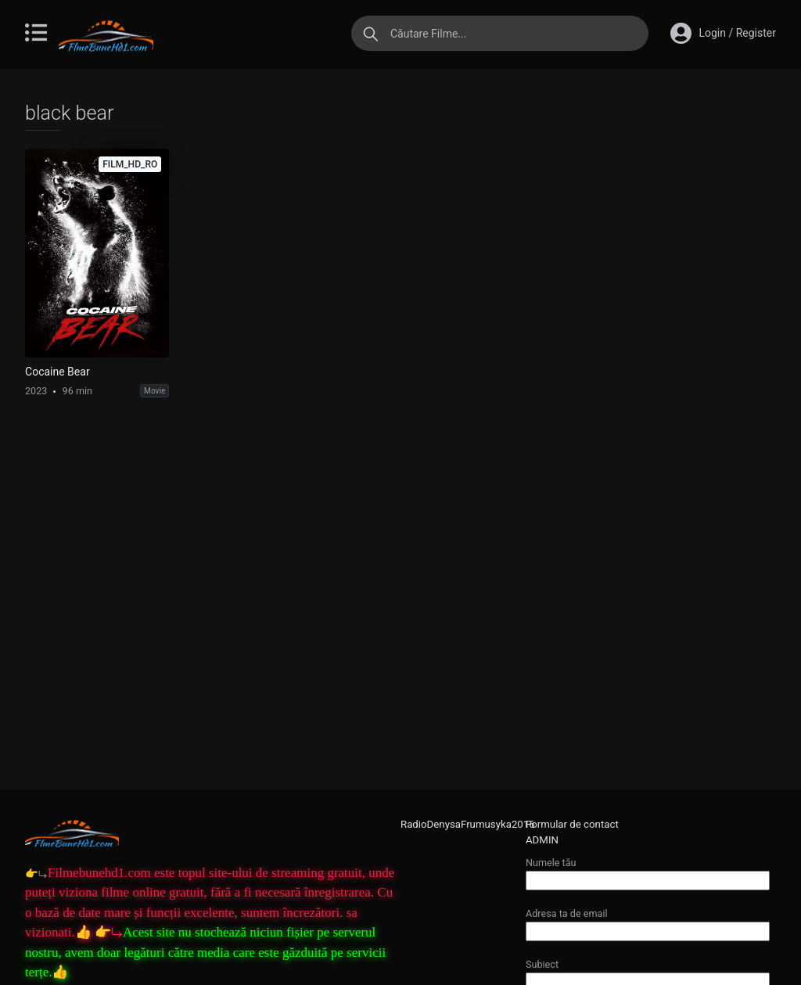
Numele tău (648, 871)
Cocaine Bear (57, 371)
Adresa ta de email (648, 922)
